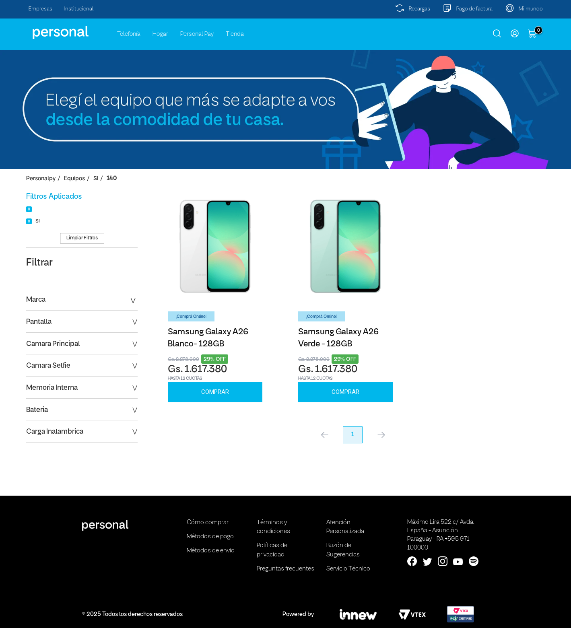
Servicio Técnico (348, 569)
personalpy (41, 178)
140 (112, 178)
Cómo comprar (208, 522)
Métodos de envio (211, 551)
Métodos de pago (210, 536)
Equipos (74, 178)
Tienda (235, 34)
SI (95, 178)
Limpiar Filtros (82, 238)
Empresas (40, 9)
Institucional (79, 9)
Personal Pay (197, 34)
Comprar (215, 391)
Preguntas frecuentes (285, 569)
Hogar (160, 34)
